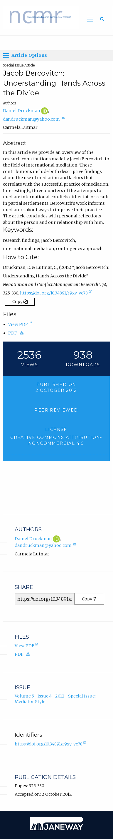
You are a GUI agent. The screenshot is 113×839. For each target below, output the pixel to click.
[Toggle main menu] (90, 19)
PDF (17, 333)
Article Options (25, 55)
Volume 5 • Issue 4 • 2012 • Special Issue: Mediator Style (55, 698)
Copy (20, 301)
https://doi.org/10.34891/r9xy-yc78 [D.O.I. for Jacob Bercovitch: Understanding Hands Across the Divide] (56, 294)
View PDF (20, 324)
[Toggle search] (102, 19)
